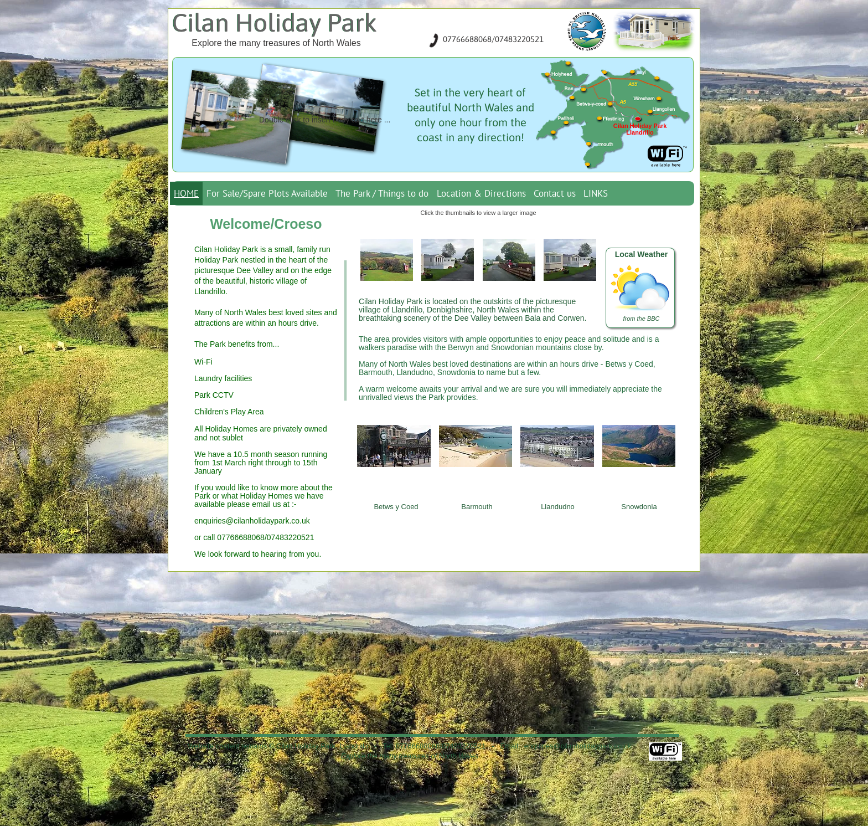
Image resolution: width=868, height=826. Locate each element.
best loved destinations (472, 364)
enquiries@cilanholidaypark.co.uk (252, 520)
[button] (386, 260)
